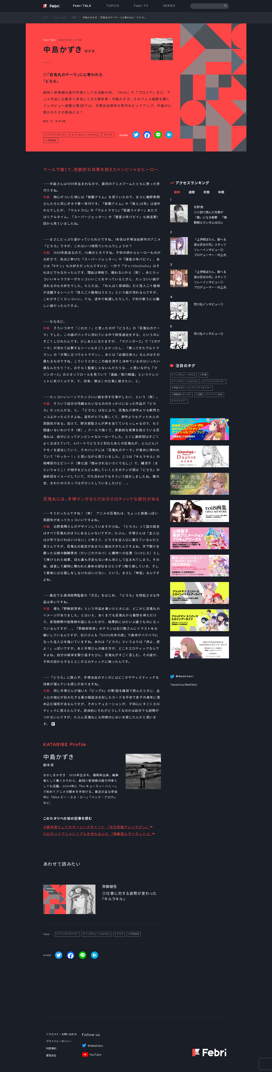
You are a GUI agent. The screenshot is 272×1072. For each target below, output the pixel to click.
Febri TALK (82, 6)
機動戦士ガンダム (182, 394)
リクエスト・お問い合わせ (61, 1034)
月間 (206, 192)
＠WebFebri (95, 1046)
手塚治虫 (51, 140)
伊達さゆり (179, 387)
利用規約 (51, 1048)
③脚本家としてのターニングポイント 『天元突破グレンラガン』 (96, 827)
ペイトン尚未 (216, 394)
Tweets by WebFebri (183, 685)
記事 (74, 17)
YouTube (95, 1054)
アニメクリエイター (57, 134)
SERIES (169, 6)
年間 (221, 192)
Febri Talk (60, 17)
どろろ (109, 134)
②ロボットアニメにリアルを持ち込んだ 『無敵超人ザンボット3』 (97, 834)
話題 (200, 394)
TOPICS (112, 6)
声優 (204, 374)
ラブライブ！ (180, 400)
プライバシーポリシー (59, 1041)
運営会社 (51, 1055)
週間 (192, 192)
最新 (177, 192)
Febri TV (141, 6)
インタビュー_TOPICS (184, 374)
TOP (45, 17)
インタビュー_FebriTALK (86, 134)
